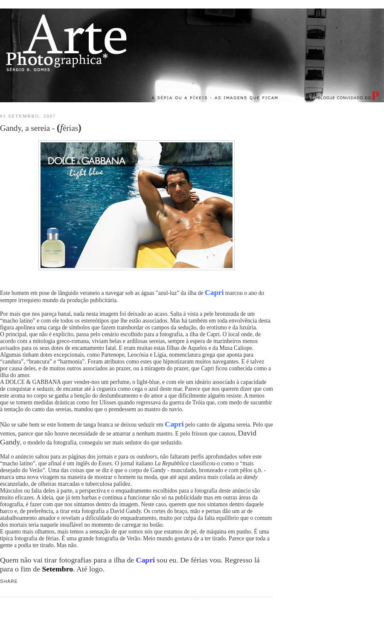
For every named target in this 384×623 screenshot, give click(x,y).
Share (9, 581)
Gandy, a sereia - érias (40, 127)
